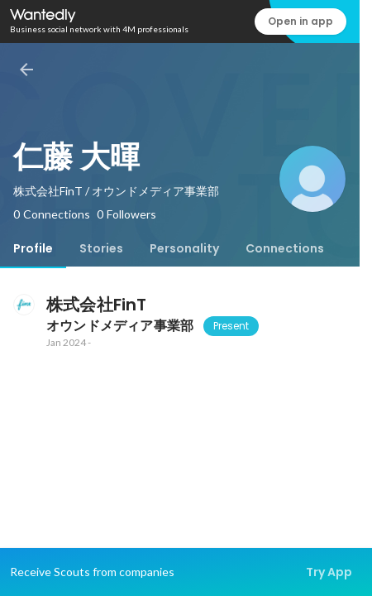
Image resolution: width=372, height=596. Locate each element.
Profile (33, 248)
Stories (101, 248)
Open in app (300, 21)
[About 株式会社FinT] (23, 304)
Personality (184, 248)
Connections (285, 248)
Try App (329, 572)
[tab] (33, 248)
